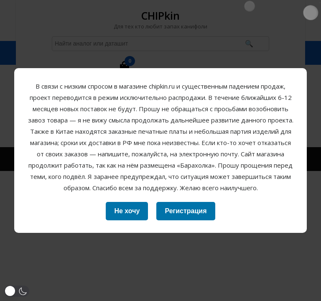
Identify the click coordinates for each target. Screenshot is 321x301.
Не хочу (127, 210)
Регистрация (185, 210)
